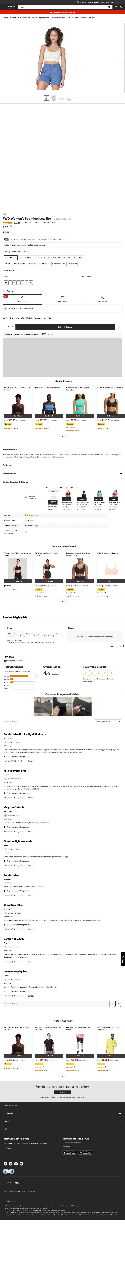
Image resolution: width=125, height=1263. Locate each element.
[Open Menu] (4, 7)
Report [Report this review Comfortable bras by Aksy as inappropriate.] (30, 962)
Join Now (80, 1097)
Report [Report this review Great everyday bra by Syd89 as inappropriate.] (30, 996)
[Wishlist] (116, 7)
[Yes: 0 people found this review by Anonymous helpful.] (14, 761)
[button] (109, 7)
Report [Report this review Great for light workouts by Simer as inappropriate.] (30, 865)
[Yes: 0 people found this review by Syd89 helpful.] (14, 996)
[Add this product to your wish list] (119, 327)
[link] (12, 222)
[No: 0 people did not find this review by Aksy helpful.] (21, 962)
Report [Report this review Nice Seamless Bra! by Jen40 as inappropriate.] (30, 797)
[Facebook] (5, 1164)
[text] (18, 428)
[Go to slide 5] (79, 98)
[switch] (28, 497)
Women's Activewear (28, 17)
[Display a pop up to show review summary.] (19, 428)
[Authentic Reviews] (13, 661)
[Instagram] (16, 1164)
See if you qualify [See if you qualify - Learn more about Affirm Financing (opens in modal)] (40, 245)
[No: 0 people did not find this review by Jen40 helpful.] (21, 797)
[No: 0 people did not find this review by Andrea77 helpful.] (21, 929)
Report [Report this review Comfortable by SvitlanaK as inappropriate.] (30, 895)
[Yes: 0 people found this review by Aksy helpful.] (14, 962)
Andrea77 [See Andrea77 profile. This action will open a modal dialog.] (8, 909)
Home (5, 17)
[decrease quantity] (5, 327)
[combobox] (109, 721)
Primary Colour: (10, 252)
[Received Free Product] (13, 742)
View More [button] (9, 270)
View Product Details (32, 222)
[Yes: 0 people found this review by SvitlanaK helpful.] (14, 895)
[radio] (10, 258)
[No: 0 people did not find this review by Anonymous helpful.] (21, 761)
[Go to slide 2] (53, 98)
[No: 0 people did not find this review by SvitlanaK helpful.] (21, 895)
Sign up (8, 1148)
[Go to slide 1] (46, 98)
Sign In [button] (62, 1092)
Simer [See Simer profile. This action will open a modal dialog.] (6, 845)
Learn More (66, 1146)
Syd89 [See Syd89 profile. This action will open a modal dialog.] (6, 976)
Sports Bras (44, 17)
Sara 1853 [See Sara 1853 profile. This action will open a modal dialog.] (8, 811)
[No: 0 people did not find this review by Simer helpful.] (21, 865)
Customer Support (62, 1106)
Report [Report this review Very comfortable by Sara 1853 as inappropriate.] (30, 831)
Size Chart (86, 277)
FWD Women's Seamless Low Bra (27, 218)
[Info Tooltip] (50, 318)
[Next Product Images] (121, 63)
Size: (6, 276)
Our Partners (62, 1113)
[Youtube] (21, 1164)
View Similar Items (48, 222)
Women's (13, 17)
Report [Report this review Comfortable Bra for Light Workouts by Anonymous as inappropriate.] (30, 761)
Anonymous (8, 738)
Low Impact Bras (58, 17)
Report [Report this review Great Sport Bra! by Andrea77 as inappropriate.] (30, 929)
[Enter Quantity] (8, 326)
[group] (10, 423)
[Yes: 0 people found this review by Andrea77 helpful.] (14, 929)
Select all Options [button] (65, 327)
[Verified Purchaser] (12, 815)
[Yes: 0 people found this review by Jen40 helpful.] (14, 797)
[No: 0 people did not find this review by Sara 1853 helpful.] (21, 831)
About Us (62, 1121)
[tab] (22, 299)
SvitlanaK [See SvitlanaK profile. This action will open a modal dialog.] (7, 879)
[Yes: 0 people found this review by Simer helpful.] (14, 865)
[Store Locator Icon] (78, 2)
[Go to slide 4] (69, 98)
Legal (62, 1129)
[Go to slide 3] (61, 98)
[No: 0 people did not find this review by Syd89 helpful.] (21, 996)
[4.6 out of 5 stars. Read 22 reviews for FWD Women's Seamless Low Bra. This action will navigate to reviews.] (56, 673)
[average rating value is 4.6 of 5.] (10, 222)
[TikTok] (10, 1164)
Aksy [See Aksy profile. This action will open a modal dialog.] (6, 943)
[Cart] (121, 7)
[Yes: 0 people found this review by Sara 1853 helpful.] (14, 831)
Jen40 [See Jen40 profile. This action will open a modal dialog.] (6, 775)
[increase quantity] (12, 327)
